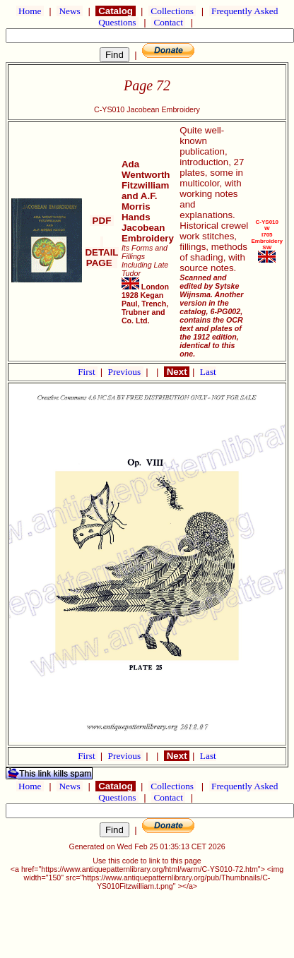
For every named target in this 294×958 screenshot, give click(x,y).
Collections (172, 11)
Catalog (115, 11)
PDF (102, 220)
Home (30, 11)
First (88, 371)
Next (176, 371)
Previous (125, 371)
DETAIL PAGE (101, 252)
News (70, 11)
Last (208, 371)
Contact (168, 22)
